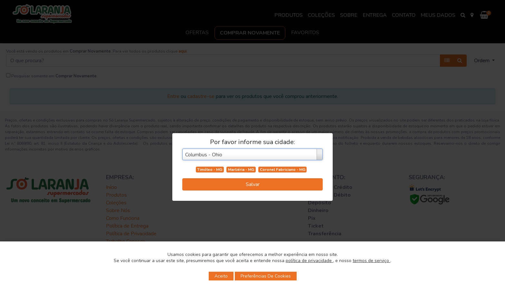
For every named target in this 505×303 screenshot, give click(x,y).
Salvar (253, 184)
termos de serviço (371, 261)
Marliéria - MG (241, 169)
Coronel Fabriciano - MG (282, 169)
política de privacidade (309, 261)
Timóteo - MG (209, 169)
